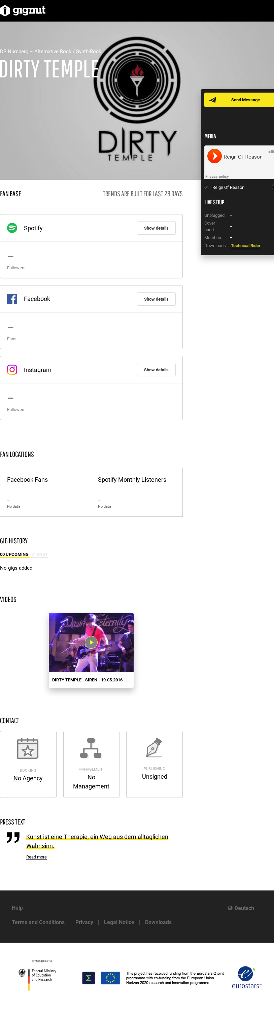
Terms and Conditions (38, 922)
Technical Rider (246, 245)
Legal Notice (119, 922)
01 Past (39, 554)
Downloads (158, 922)
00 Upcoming (15, 554)
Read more (36, 856)
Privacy (84, 922)
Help (17, 908)
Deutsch (244, 908)
